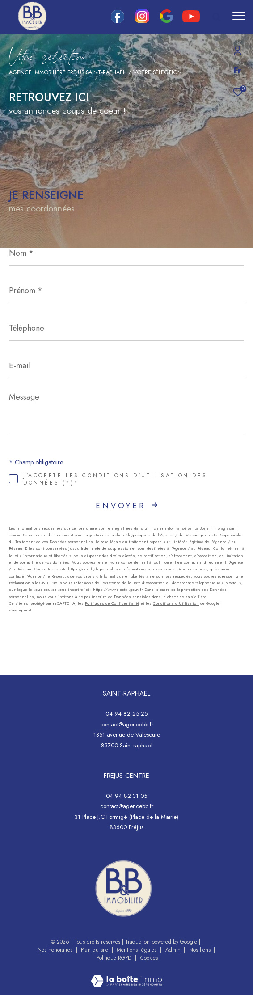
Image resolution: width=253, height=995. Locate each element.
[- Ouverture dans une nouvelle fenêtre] (123, 889)
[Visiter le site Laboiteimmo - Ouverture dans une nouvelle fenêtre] (126, 975)
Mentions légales (137, 950)
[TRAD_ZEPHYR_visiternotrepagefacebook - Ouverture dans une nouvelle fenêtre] (117, 20)
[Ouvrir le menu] (238, 15)
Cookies (149, 958)
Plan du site (95, 950)
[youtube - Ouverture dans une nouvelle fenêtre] (191, 20)
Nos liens (200, 950)
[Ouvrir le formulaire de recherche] (216, 17)
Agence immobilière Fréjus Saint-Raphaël (67, 72)
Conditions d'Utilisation (176, 603)
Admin (173, 950)
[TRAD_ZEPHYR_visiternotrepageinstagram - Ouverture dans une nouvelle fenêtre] (142, 20)
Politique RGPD (114, 958)
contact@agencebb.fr (126, 724)
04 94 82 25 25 (126, 713)
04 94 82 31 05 (126, 796)
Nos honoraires (56, 950)
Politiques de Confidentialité (112, 603)
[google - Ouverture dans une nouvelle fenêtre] (166, 20)
